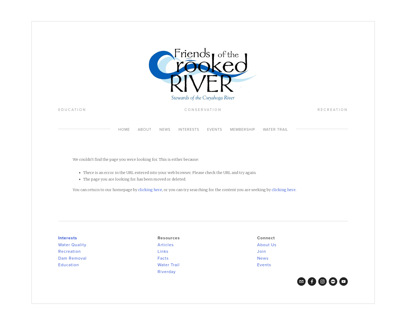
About (144, 129)
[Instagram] (322, 281)
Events (214, 129)
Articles (166, 245)
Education (68, 265)
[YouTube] (343, 281)
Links (163, 251)
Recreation (69, 251)
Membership (242, 129)
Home (124, 129)
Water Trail (275, 129)
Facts (163, 258)
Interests (188, 129)
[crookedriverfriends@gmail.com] (301, 281)
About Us (266, 245)
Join (261, 251)
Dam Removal (72, 258)
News (164, 129)
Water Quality (72, 245)
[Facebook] (312, 281)
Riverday (167, 271)
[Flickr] (333, 281)
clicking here (150, 189)
